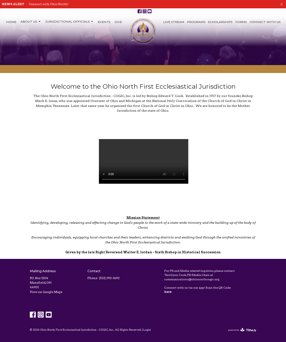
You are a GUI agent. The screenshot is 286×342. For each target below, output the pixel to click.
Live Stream (173, 22)
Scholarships (220, 22)
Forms (241, 22)
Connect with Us (265, 22)
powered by (242, 330)
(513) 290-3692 (109, 278)
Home (11, 22)
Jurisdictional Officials (69, 22)
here (168, 291)
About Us (30, 22)
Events (104, 22)
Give (118, 22)
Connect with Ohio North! (48, 4)
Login (147, 329)
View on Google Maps (46, 292)
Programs (196, 22)
